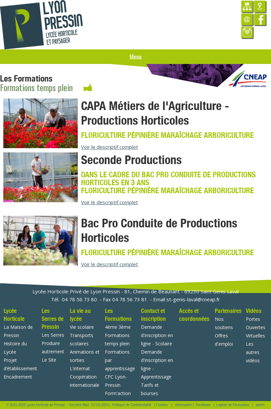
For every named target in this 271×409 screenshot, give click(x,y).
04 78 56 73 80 (79, 299)
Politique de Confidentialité (131, 405)
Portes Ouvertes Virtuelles (255, 327)
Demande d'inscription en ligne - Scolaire (157, 335)
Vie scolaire (82, 327)
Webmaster (183, 405)
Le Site (49, 360)
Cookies (162, 405)
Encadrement (18, 377)
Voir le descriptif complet (109, 147)
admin (260, 405)
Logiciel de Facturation (232, 405)
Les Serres (53, 335)
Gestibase (203, 405)
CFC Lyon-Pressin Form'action (118, 385)
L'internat (80, 368)
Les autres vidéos (253, 352)
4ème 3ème (118, 327)
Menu (136, 56)
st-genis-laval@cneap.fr (193, 299)
